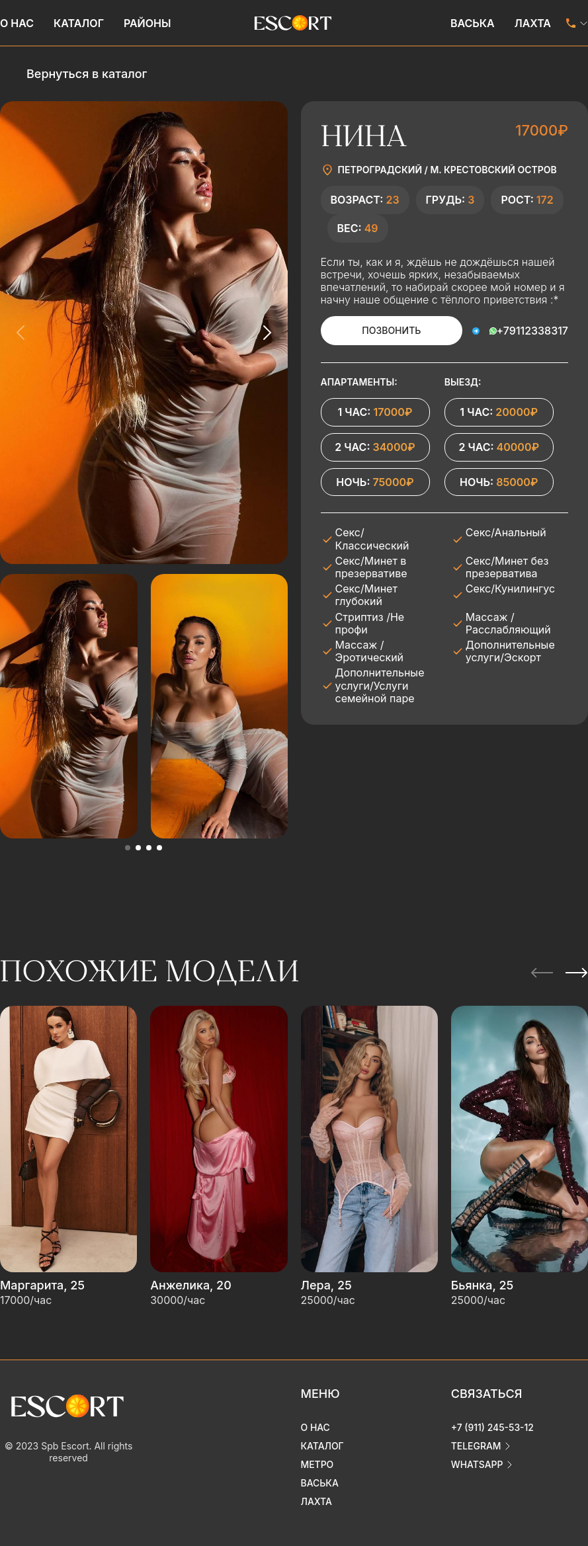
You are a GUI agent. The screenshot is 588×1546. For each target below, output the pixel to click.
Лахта (533, 23)
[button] (127, 847)
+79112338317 (532, 330)
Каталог (79, 23)
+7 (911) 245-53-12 (492, 1425)
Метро (317, 1462)
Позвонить (391, 330)
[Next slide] (266, 333)
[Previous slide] (21, 333)
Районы (147, 23)
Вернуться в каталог (86, 74)
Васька (472, 23)
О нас (17, 23)
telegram (476, 1443)
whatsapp (477, 1462)
